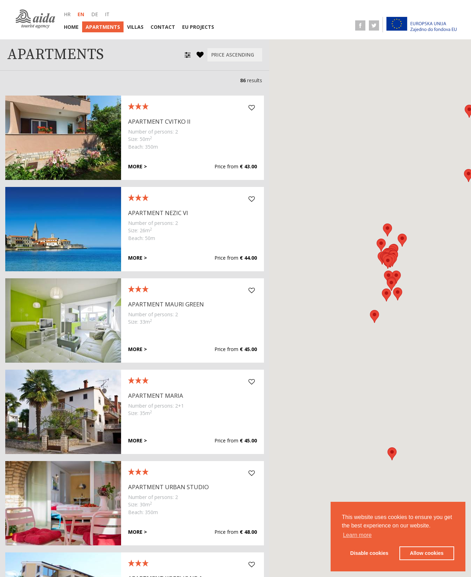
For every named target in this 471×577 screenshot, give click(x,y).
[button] (396, 277)
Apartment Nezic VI (158, 213)
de (94, 14)
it (107, 14)
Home (71, 27)
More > (137, 166)
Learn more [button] (357, 535)
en (81, 14)
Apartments (103, 27)
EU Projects (198, 27)
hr (67, 14)
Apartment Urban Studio (168, 487)
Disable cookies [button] (369, 553)
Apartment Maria (155, 395)
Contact (163, 27)
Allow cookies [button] (427, 553)
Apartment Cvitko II (159, 121)
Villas (135, 27)
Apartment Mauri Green (166, 304)
